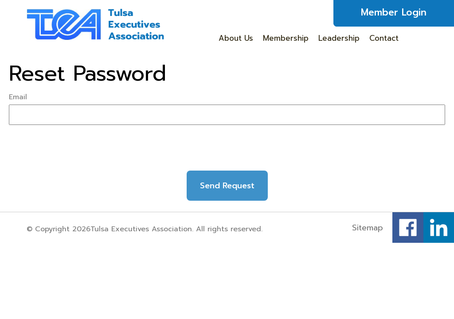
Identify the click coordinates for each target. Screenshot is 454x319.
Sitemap (367, 228)
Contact (384, 38)
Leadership (339, 38)
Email (18, 97)
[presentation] (227, 151)
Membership (286, 38)
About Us (236, 38)
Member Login (394, 12)
